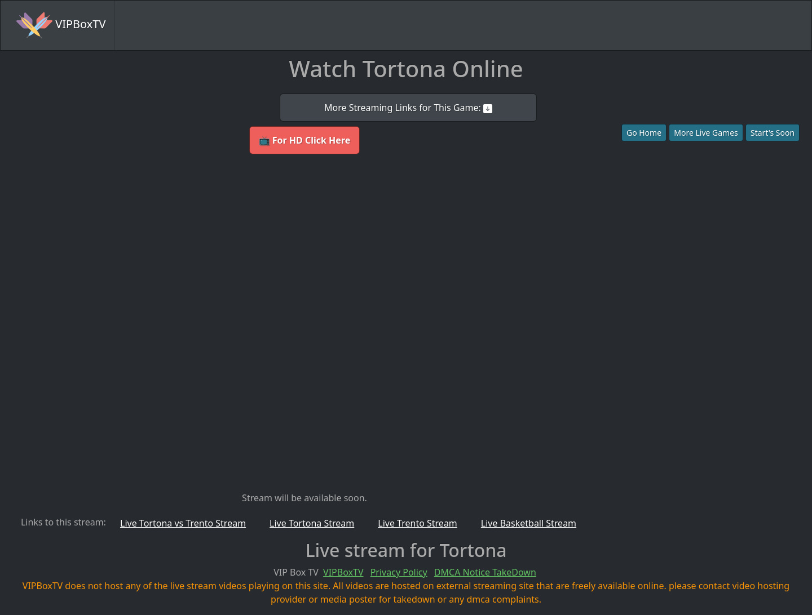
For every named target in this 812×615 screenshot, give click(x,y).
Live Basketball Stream (528, 523)
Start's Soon (773, 132)
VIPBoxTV (60, 25)
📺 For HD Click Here (305, 140)
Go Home (643, 132)
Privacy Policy (398, 572)
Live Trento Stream (417, 523)
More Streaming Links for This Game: (408, 107)
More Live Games (706, 132)
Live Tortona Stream (312, 523)
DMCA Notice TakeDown (485, 572)
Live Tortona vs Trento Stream (183, 523)
